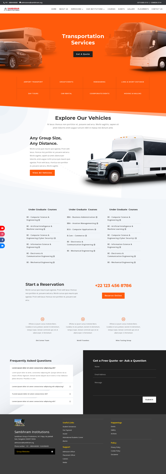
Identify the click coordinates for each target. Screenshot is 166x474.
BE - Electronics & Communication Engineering (40, 254)
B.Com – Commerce (76, 235)
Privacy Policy (115, 447)
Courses (111, 9)
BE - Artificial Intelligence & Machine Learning (39, 227)
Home (53, 9)
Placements (143, 9)
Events (121, 9)
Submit (149, 400)
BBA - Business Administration (81, 217)
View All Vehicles (42, 173)
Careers (65, 459)
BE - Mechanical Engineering (39, 262)
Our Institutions (94, 9)
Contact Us (157, 9)
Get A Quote (83, 54)
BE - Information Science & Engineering (39, 245)
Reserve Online (113, 296)
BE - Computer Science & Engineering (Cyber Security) (40, 236)
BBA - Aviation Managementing (81, 223)
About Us (63, 9)
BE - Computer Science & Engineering (38, 218)
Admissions (76, 9)
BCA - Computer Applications (80, 229)
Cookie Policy (115, 451)
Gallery (131, 9)
